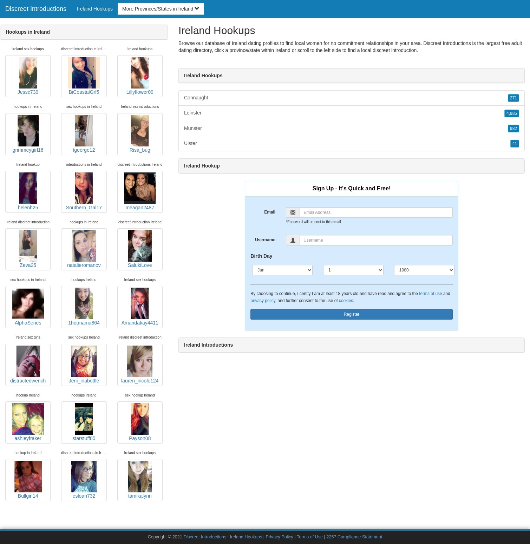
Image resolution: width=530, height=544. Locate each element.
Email (269, 212)
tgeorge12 (84, 134)
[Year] (424, 270)
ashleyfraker (28, 422)
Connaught (351, 98)
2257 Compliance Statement (354, 537)
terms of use (430, 293)
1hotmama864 (84, 307)
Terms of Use (310, 537)
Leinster (351, 113)
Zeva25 (28, 249)
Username (265, 239)
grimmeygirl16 (28, 134)
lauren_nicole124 (140, 365)
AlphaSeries (28, 307)
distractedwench (28, 365)
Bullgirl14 (28, 480)
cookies (346, 300)
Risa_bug (140, 134)
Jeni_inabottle (84, 365)
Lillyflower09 (140, 76)
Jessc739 (28, 76)
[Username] (376, 240)
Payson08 (140, 422)
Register (352, 314)
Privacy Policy (279, 537)
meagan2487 (140, 191)
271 (513, 98)
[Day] (353, 270)
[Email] (376, 212)
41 (514, 143)
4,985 (511, 113)
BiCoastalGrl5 (84, 76)
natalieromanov (84, 249)
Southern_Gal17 (84, 191)
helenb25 (28, 191)
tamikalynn (140, 480)
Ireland (282, 50)
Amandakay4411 (140, 307)
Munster (351, 128)
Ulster (351, 144)
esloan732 (84, 480)
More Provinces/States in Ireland (160, 9)
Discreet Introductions (35, 8)
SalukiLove (140, 249)
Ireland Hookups (95, 9)
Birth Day (261, 256)
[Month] (282, 270)
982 (513, 128)
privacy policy (262, 300)
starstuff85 (84, 422)
